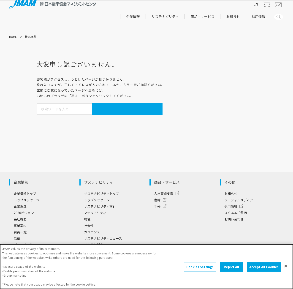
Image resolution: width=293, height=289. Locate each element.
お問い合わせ (234, 230)
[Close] (286, 269)
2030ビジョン (24, 224)
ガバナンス (92, 243)
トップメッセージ (26, 211)
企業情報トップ (25, 205)
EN (255, 8)
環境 (87, 230)
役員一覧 (20, 243)
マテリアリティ (95, 224)
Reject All (231, 270)
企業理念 (20, 217)
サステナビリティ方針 (100, 217)
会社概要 (20, 230)
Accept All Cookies (264, 270)
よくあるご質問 (235, 224)
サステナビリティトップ (101, 205)
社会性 (89, 237)
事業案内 (20, 237)
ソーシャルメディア (238, 211)
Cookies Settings (200, 270)
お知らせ (230, 205)
